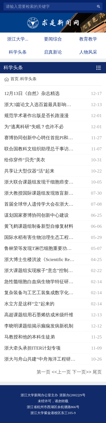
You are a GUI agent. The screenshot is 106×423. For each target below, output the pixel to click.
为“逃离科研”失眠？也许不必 (34, 126)
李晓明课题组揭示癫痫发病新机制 (38, 325)
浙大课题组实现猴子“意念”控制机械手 (43, 270)
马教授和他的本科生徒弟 (29, 336)
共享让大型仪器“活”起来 (29, 170)
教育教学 (88, 39)
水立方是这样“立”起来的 (29, 303)
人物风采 (88, 52)
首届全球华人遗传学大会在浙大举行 (41, 204)
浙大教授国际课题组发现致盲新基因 (41, 193)
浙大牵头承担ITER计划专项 (32, 348)
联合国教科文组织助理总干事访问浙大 (43, 148)
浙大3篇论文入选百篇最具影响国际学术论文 (49, 104)
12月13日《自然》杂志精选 (32, 93)
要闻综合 (53, 39)
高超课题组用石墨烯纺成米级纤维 (38, 314)
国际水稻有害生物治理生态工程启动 (41, 237)
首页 (14, 79)
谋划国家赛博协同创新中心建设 (36, 215)
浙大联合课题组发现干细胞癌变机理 (41, 181)
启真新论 (53, 52)
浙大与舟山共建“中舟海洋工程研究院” (43, 359)
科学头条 (18, 52)
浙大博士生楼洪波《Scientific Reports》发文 (48, 259)
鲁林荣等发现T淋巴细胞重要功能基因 (42, 248)
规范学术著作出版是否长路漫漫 (36, 115)
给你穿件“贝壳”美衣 (24, 159)
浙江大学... (17, 39)
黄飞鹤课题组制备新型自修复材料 (38, 226)
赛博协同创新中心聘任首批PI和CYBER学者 (48, 137)
